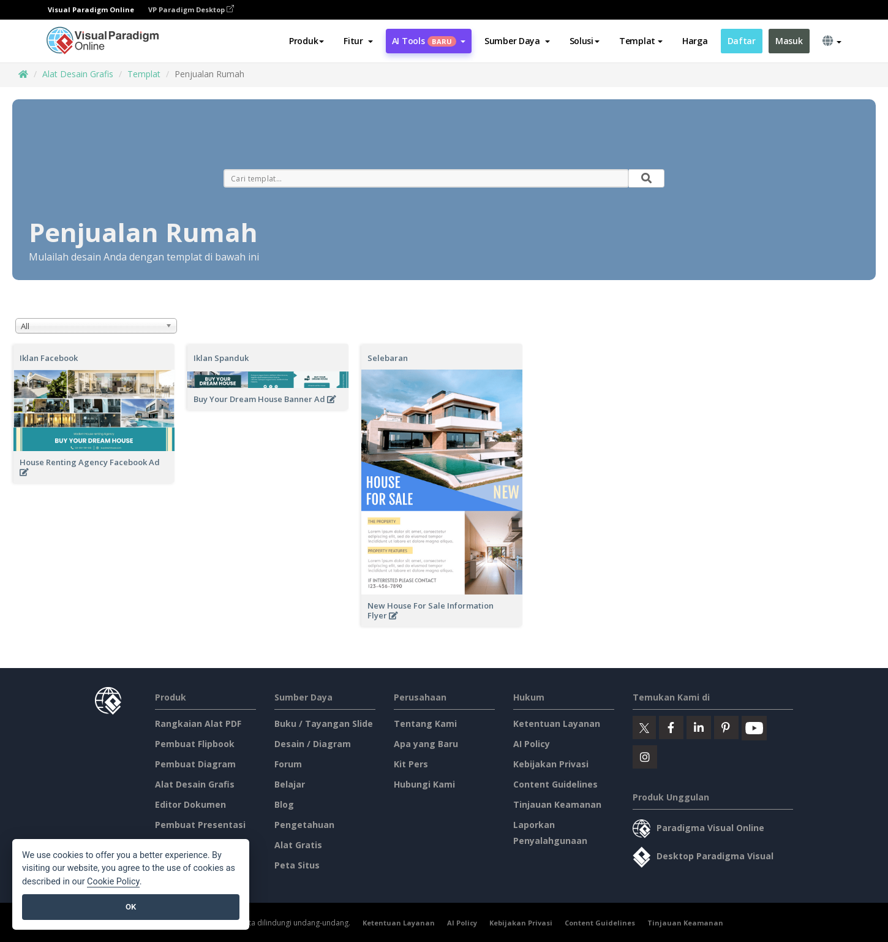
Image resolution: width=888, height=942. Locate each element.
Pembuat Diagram (195, 764)
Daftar (742, 41)
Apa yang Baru (426, 744)
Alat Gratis (298, 845)
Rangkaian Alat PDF (198, 723)
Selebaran (387, 357)
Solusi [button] (585, 41)
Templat (143, 74)
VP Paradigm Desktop (191, 9)
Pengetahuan (304, 824)
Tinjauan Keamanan (557, 804)
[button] (358, 41)
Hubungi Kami (424, 784)
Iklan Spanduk (221, 357)
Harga (695, 41)
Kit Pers (411, 764)
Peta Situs (297, 865)
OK (131, 906)
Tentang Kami (425, 723)
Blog (284, 804)
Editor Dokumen (190, 804)
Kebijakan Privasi (551, 764)
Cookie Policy (113, 881)
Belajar (289, 784)
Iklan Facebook (49, 357)
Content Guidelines (555, 784)
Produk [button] (306, 41)
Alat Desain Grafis (77, 74)
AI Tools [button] (428, 41)
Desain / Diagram (312, 744)
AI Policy (531, 744)
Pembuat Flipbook (195, 744)
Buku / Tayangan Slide (323, 723)
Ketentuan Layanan (556, 723)
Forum (288, 764)
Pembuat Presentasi (200, 824)
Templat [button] (641, 41)
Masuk (789, 41)
